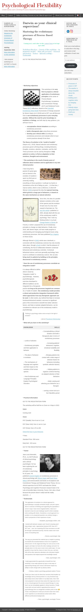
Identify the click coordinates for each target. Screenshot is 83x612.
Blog (3, 15)
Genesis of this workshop (47, 49)
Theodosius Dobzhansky (53, 319)
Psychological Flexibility (32, 5)
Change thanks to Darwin (48, 222)
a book (38, 245)
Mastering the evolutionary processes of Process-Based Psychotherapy (9, 38)
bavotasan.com (76, 609)
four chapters (54, 234)
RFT (29, 108)
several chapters (34, 476)
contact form (48, 43)
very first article (44, 210)
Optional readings (46, 53)
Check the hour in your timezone (33, 432)
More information (9, 66)
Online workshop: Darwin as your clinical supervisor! (34, 15)
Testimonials (27, 55)
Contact (10, 15)
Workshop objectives (30, 49)
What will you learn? (45, 51)
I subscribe (71, 65)
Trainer (35, 53)
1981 (30, 190)
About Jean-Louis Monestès (64, 15)
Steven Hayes (42, 478)
